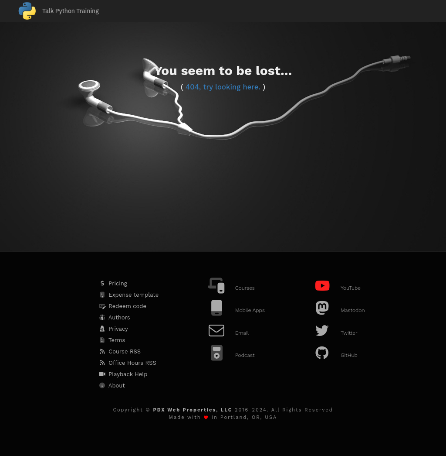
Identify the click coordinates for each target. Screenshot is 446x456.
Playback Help (122, 374)
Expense (128, 294)
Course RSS (119, 351)
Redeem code (122, 306)
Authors (114, 317)
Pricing (112, 283)
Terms (111, 340)
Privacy (113, 329)
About (111, 385)
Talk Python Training (70, 11)
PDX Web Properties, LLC (192, 410)
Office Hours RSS (127, 363)
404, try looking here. (223, 87)
